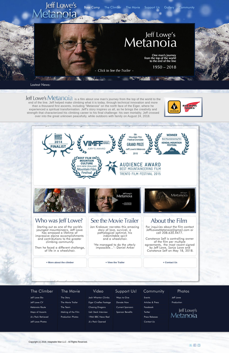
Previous (26, 49)
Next (202, 49)
